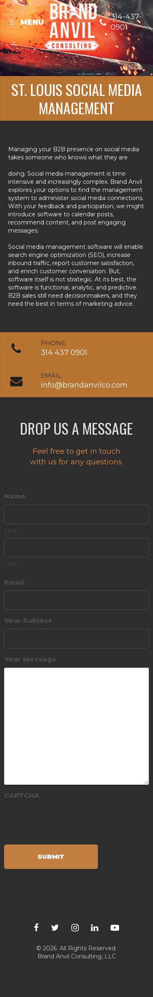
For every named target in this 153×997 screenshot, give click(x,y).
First (10, 530)
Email (14, 582)
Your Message (30, 659)
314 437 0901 (64, 352)
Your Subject (28, 621)
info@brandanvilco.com (84, 385)
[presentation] (66, 820)
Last (10, 564)
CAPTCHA (21, 795)
